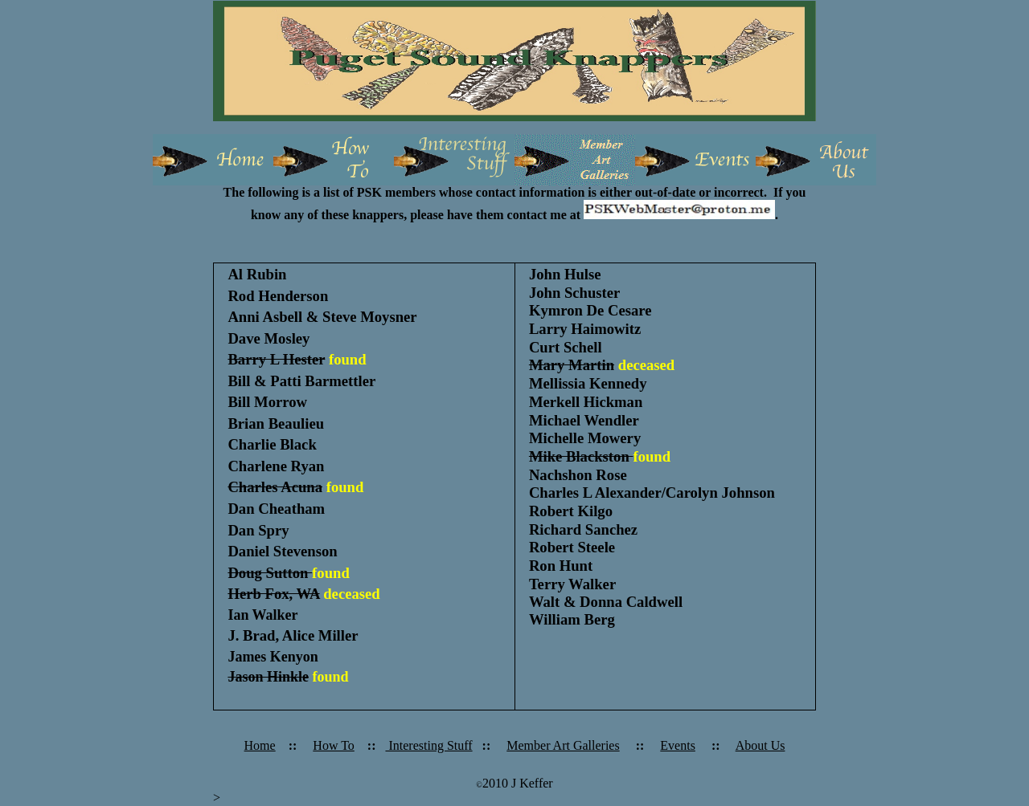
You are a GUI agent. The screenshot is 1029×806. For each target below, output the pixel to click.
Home (260, 745)
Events (677, 745)
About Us (760, 745)
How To (333, 745)
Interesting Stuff (428, 745)
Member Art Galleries (562, 745)
